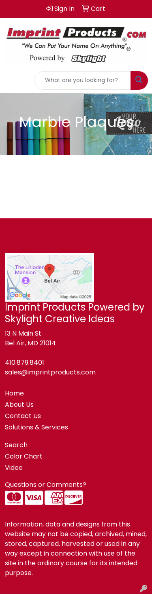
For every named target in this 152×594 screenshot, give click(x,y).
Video (14, 467)
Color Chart (24, 456)
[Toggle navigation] (12, 80)
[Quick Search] (82, 80)
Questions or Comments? (45, 484)
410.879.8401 (24, 362)
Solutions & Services (36, 427)
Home (14, 393)
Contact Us (23, 416)
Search (16, 445)
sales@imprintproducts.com (50, 372)
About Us (19, 404)
